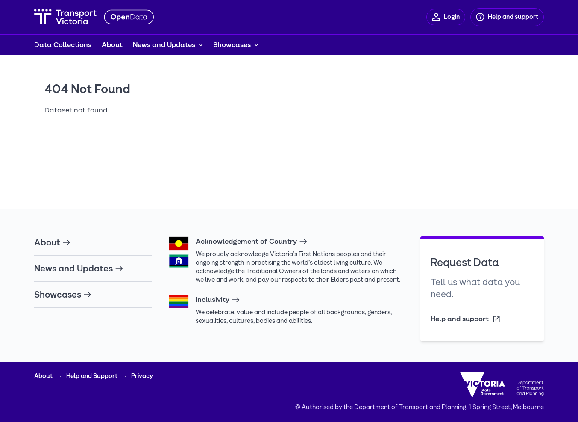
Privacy (142, 376)
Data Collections (62, 44)
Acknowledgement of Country (252, 241)
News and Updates (78, 268)
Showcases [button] (232, 44)
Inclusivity (218, 299)
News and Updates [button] (164, 44)
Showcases (63, 294)
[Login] (445, 17)
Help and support (466, 319)
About (112, 44)
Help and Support (91, 376)
